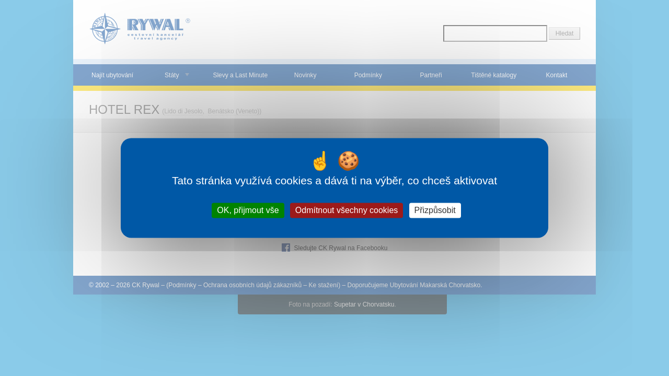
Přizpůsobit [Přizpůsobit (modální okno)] (435, 210)
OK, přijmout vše (248, 210)
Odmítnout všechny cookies (346, 210)
